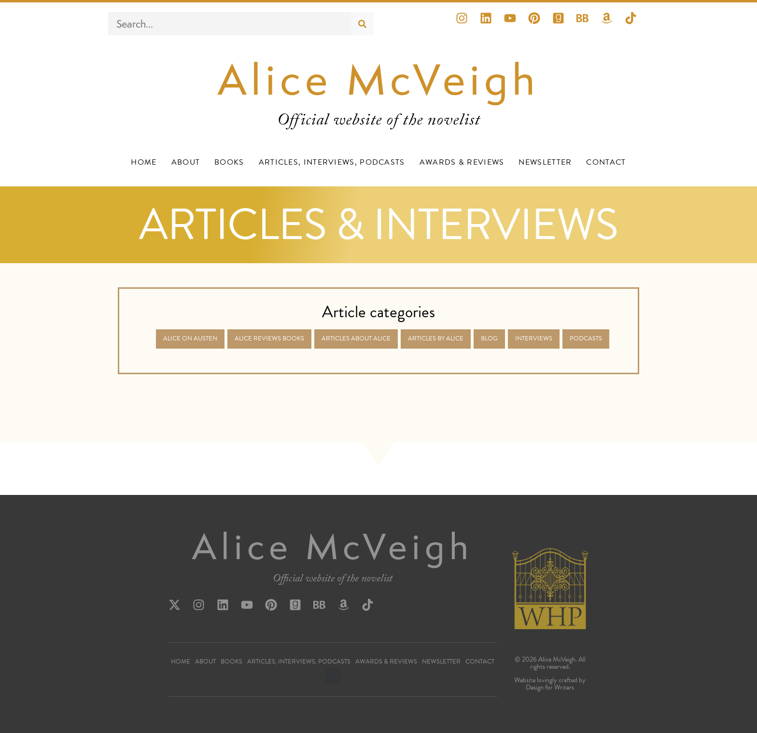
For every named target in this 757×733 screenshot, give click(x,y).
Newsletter (545, 162)
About (185, 162)
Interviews (533, 338)
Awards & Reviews (462, 162)
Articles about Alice (356, 338)
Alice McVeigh (379, 79)
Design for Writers (550, 687)
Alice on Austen (190, 338)
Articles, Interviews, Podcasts (332, 162)
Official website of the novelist (333, 580)
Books (229, 162)
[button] (333, 676)
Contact (606, 162)
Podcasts (586, 338)
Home (143, 162)
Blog (489, 338)
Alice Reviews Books (269, 338)
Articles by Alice (435, 338)
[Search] (362, 23)
